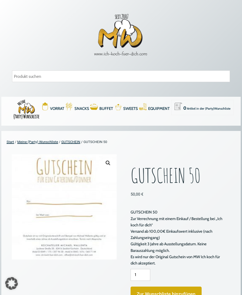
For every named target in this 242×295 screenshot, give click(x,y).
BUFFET (106, 108)
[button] (108, 163)
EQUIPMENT (159, 108)
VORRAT (57, 108)
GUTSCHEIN (70, 142)
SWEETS (130, 108)
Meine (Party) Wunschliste (37, 142)
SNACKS (81, 108)
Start (10, 142)
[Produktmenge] (140, 275)
